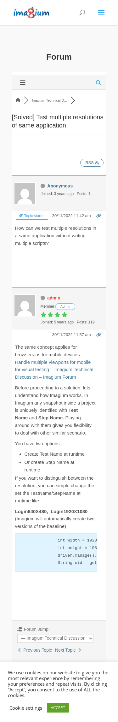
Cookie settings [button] (25, 708)
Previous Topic (35, 650)
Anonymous (60, 185)
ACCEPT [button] (58, 707)
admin (53, 297)
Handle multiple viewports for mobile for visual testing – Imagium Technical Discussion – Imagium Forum (54, 369)
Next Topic (68, 650)
